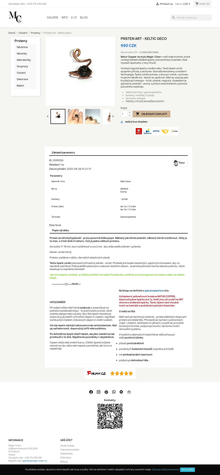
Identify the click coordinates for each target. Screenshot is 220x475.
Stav (52, 225)
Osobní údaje (67, 445)
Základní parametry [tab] (63, 152)
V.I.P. (74, 17)
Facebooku (117, 274)
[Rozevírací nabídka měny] (187, 4)
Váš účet (66, 440)
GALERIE (52, 17)
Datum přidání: (57, 168)
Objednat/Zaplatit (151, 114)
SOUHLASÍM (187, 469)
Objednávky (66, 453)
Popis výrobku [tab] (60, 230)
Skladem (54, 164)
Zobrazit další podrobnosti (166, 469)
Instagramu (147, 274)
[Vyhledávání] (191, 18)
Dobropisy (65, 457)
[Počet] (124, 114)
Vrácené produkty (69, 449)
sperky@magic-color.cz (34, 460)
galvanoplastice (154, 290)
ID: (50, 160)
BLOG (84, 17)
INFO (64, 17)
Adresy (64, 461)
